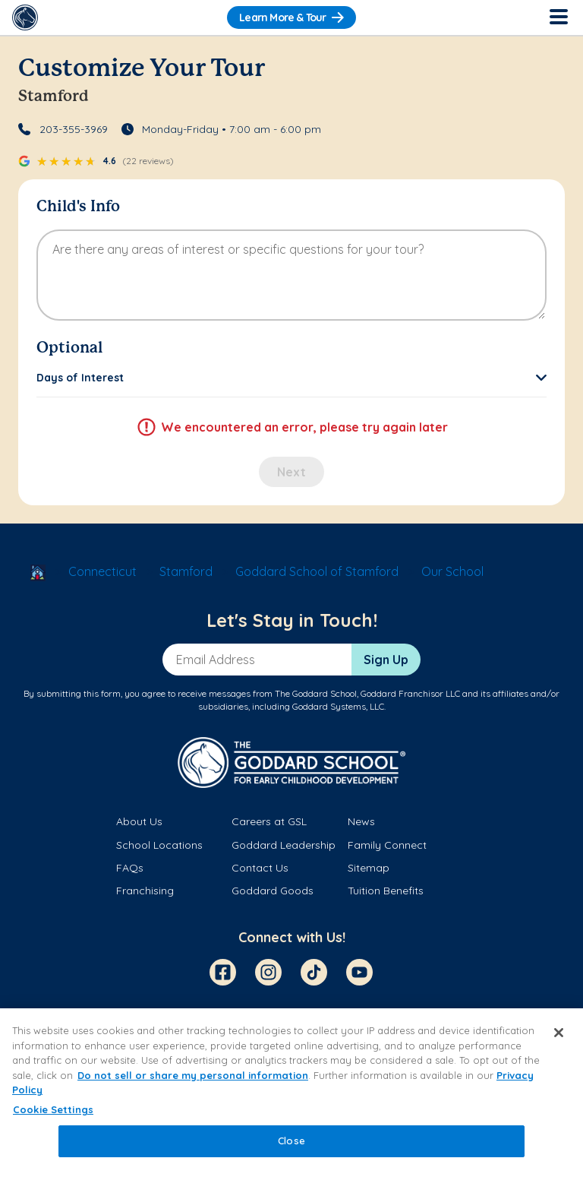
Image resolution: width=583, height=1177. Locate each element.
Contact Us (260, 868)
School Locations (159, 845)
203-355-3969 (73, 129)
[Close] (558, 1032)
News (361, 821)
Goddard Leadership (284, 845)
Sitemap (368, 868)
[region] (291, 1092)
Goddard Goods (273, 890)
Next (291, 471)
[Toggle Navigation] (558, 17)
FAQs (129, 868)
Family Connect (387, 845)
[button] (291, 378)
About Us (139, 821)
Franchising (145, 890)
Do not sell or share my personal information (192, 1075)
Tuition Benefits (386, 890)
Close (291, 1140)
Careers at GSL (269, 821)
